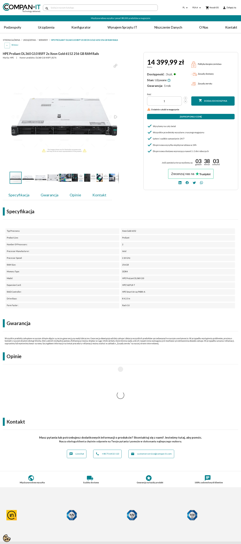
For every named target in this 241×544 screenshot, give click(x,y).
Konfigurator (81, 27)
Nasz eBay (129, 529)
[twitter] (194, 182)
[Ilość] (164, 101)
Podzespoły (12, 27)
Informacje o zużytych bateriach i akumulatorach (22, 523)
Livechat (76, 404)
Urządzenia (46, 27)
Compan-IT (130, 526)
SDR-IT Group (131, 523)
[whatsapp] (201, 182)
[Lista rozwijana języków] (186, 8)
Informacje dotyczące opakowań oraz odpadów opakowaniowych (24, 529)
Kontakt (231, 27)
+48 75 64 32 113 (107, 404)
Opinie (75, 195)
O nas (203, 27)
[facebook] (187, 182)
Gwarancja (49, 195)
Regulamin (9, 511)
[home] (20, 7)
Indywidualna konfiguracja (78, 518)
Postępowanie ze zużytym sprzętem (24, 518)
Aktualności (70, 525)
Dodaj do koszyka (213, 101)
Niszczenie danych (168, 27)
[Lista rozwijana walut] (197, 8)
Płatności (68, 515)
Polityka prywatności (15, 515)
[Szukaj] (100, 8)
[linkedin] (180, 182)
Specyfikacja (18, 195)
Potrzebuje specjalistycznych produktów (87, 522)
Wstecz (14, 45)
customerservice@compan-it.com (151, 404)
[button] (115, 66)
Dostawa (68, 511)
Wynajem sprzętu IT (122, 27)
